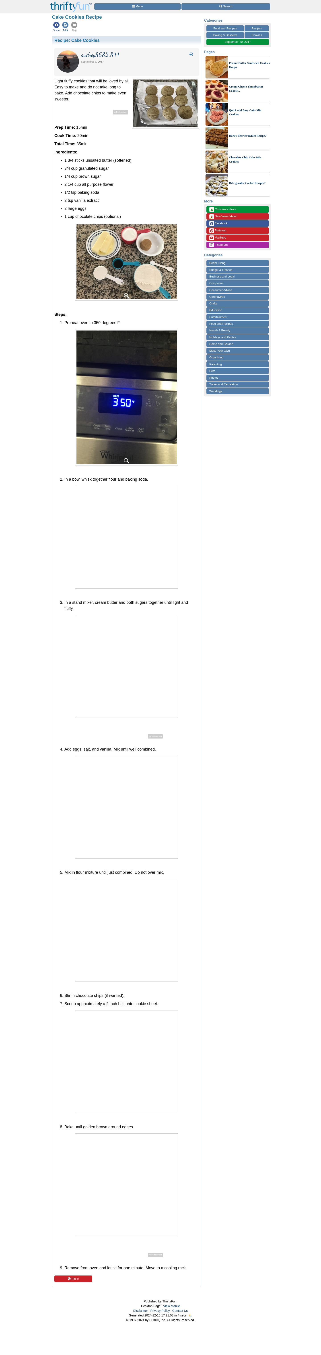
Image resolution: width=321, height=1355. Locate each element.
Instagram (218, 245)
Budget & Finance (220, 269)
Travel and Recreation (223, 384)
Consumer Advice (220, 290)
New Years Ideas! (223, 216)
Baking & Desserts (225, 35)
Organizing (216, 357)
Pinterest (217, 230)
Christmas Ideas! (223, 209)
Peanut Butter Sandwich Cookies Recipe (249, 65)
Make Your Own (219, 350)
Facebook (218, 223)
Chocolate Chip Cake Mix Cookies (245, 159)
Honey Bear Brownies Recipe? (247, 135)
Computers (216, 283)
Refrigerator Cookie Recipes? (247, 183)
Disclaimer (140, 1310)
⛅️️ (190, 1315)
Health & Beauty (219, 330)
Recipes (256, 28)
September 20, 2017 (237, 41)
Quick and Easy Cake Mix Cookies (245, 112)
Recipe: (77, 40)
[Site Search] (225, 6)
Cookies (256, 35)
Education (215, 310)
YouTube (217, 237)
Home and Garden (221, 344)
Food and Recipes (225, 28)
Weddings (215, 391)
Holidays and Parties (222, 337)
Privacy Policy (160, 1310)
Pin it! (73, 1278)
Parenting (215, 364)
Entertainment (218, 317)
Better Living (217, 263)
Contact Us (180, 1310)
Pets (212, 371)
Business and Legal (222, 276)
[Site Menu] (137, 6)
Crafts (213, 303)
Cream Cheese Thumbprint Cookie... (246, 89)
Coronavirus (217, 296)
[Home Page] (71, 2)
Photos (213, 377)
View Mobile (171, 1306)
